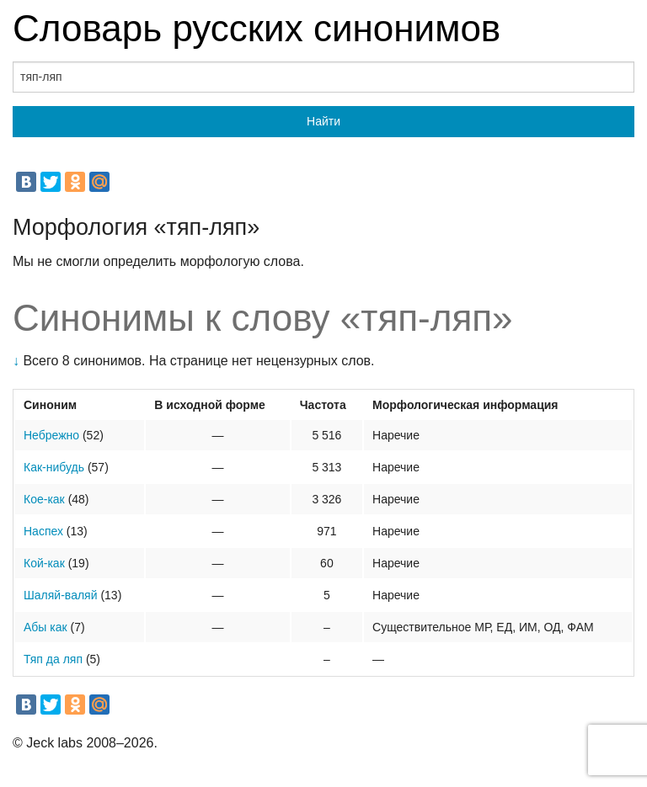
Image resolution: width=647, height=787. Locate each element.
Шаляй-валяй (61, 595)
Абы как (45, 627)
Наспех (43, 531)
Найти (323, 121)
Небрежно (51, 435)
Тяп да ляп (53, 659)
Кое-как (44, 499)
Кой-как (44, 563)
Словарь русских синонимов (256, 28)
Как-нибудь (54, 467)
